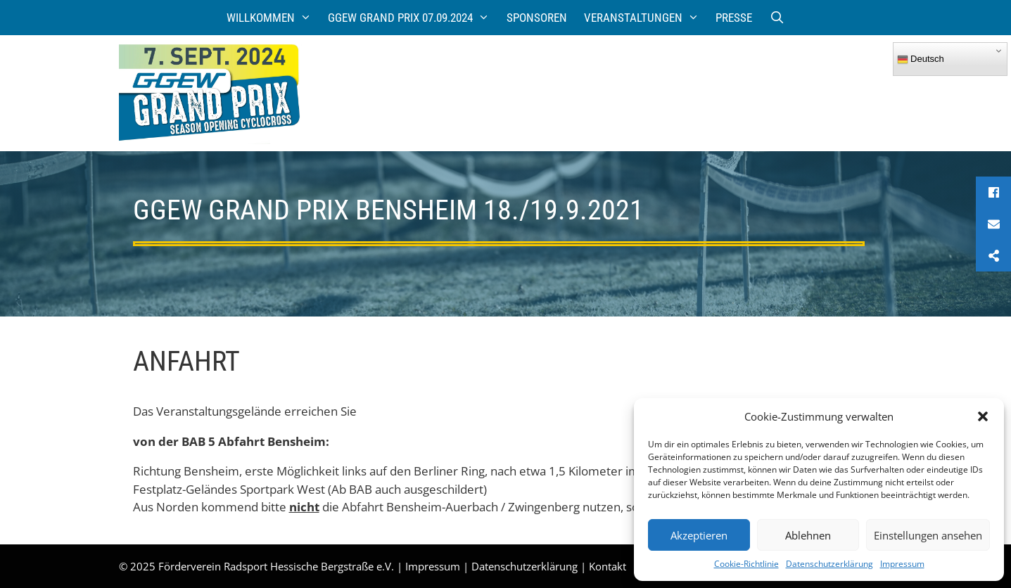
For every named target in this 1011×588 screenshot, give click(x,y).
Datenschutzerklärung (829, 564)
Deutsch (920, 59)
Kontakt (607, 566)
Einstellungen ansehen (928, 535)
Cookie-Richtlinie (746, 564)
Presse (734, 18)
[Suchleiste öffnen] (777, 17)
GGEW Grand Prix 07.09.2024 (413, 17)
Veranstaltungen (646, 17)
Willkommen (273, 17)
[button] (983, 416)
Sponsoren (537, 18)
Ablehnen (808, 535)
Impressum (902, 564)
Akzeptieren (698, 535)
